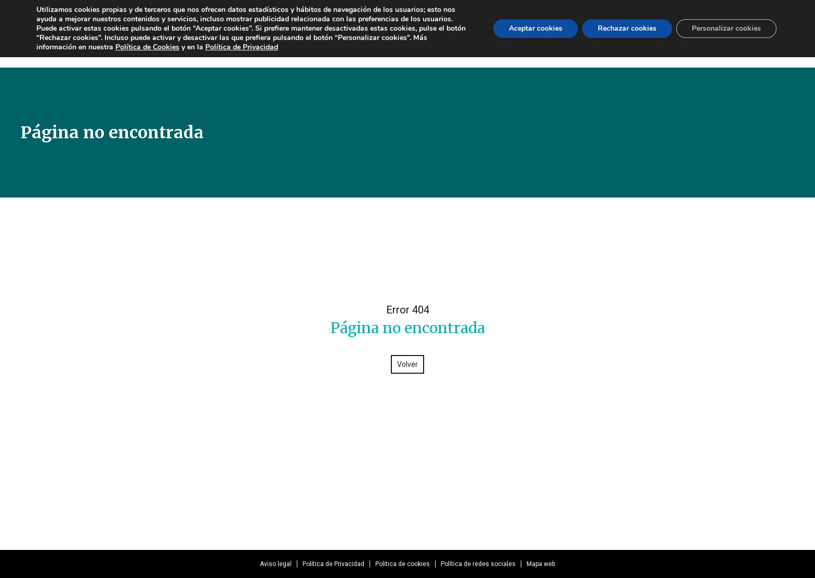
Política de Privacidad (333, 564)
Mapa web (541, 564)
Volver (407, 364)
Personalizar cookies (726, 28)
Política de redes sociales (478, 564)
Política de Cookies (147, 47)
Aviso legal (276, 564)
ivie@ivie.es (527, 487)
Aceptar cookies (535, 28)
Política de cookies (402, 564)
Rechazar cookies (627, 28)
